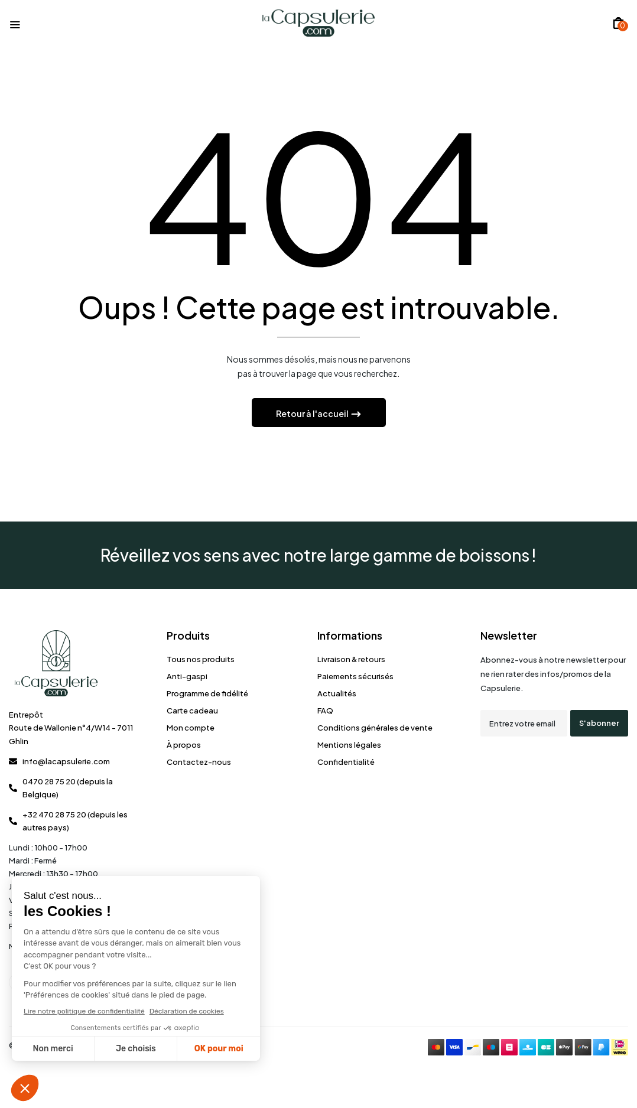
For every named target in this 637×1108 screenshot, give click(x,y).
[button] (618, 23)
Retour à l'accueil (313, 413)
